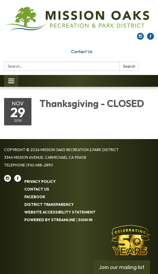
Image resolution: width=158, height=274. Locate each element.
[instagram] (140, 38)
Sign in (85, 219)
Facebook (34, 196)
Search (129, 66)
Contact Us (81, 51)
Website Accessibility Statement (59, 212)
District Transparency (49, 204)
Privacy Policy (40, 181)
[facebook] (150, 38)
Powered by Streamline (49, 219)
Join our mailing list (122, 267)
